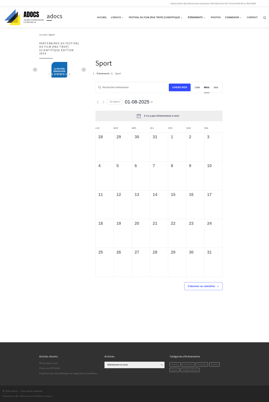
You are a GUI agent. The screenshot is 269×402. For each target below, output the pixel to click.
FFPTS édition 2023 (48, 363)
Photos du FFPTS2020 (49, 368)
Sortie (214, 364)
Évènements (103, 73)
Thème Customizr (44, 396)
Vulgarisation (190, 370)
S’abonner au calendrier (201, 286)
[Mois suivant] (103, 102)
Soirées (201, 364)
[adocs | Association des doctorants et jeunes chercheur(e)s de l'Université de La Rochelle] (24, 17)
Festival (188, 364)
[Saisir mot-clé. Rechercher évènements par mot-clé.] (132, 87)
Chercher (179, 87)
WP (16, 396)
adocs (14, 391)
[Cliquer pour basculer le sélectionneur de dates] (139, 101)
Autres (175, 364)
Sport (174, 370)
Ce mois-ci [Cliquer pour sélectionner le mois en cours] (115, 102)
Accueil (43, 34)
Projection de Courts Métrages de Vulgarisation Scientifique (68, 373)
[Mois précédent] (98, 102)
